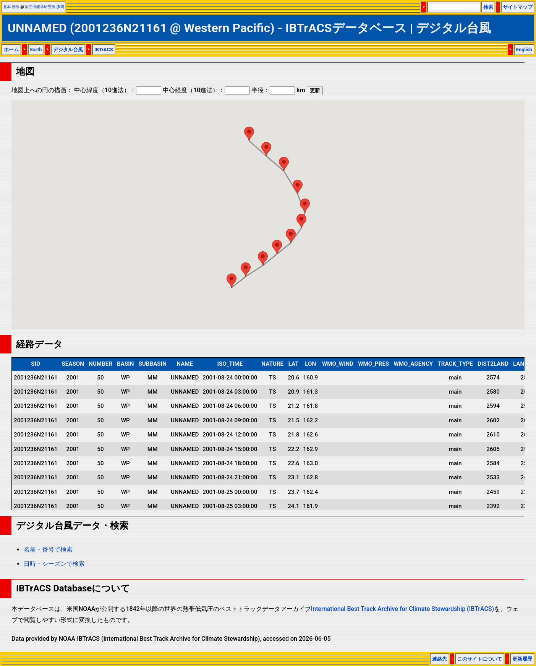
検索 (488, 7)
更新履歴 (522, 659)
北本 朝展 (11, 6)
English (524, 49)
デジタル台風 (68, 49)
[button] (231, 281)
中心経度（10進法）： (206, 90)
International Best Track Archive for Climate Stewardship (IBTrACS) (402, 608)
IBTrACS (103, 49)
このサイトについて (479, 659)
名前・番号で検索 (48, 549)
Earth (36, 49)
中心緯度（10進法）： (117, 90)
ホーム (11, 49)
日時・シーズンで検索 (54, 563)
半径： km (278, 90)
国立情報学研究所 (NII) (44, 6)
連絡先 (439, 659)
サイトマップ (518, 7)
